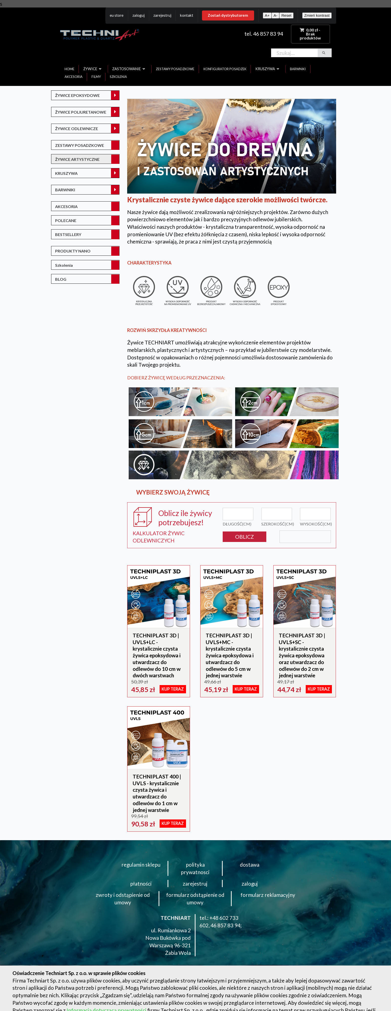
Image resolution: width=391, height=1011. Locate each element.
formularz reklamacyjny (267, 895)
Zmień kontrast (317, 15)
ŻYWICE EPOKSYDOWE (77, 95)
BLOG (60, 279)
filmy (96, 77)
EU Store (116, 15)
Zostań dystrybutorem (228, 15)
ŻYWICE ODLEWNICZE (76, 128)
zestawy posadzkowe (175, 69)
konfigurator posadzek (224, 69)
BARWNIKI (65, 189)
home (69, 69)
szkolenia (118, 77)
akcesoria (74, 77)
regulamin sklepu (140, 864)
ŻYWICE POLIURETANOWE (80, 112)
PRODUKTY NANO (73, 251)
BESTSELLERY (68, 234)
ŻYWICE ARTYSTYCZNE (77, 159)
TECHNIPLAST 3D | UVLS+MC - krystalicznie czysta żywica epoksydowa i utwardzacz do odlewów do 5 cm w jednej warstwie (230, 655)
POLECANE (65, 220)
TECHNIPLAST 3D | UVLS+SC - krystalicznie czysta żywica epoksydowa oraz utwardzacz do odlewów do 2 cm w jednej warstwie (302, 655)
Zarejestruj (162, 15)
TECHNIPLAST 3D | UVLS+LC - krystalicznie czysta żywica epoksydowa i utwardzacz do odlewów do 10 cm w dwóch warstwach (157, 655)
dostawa (249, 864)
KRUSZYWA (66, 173)
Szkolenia (64, 265)
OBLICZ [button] (244, 536)
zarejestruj (195, 883)
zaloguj (250, 883)
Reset (286, 15)
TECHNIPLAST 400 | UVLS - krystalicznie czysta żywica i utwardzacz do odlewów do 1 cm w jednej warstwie (157, 793)
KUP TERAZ (173, 689)
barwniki (298, 69)
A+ (267, 15)
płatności (141, 883)
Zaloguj (138, 15)
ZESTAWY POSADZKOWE (79, 145)
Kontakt (186, 15)
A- (275, 15)
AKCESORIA (66, 206)
